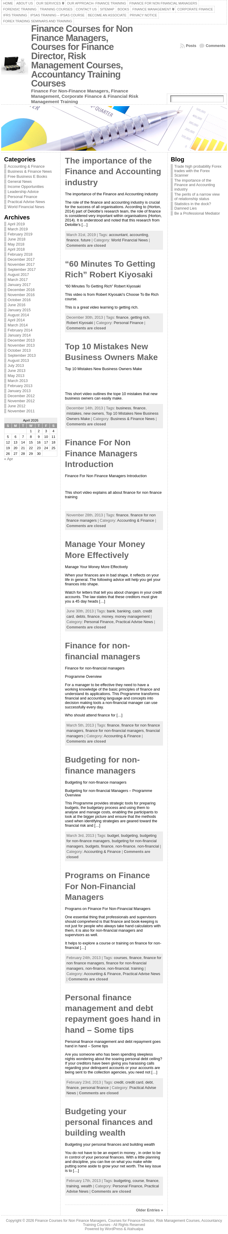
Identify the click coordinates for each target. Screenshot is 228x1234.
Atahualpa (135, 1229)
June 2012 (17, 406)
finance (72, 240)
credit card (134, 1082)
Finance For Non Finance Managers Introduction (101, 453)
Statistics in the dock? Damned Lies (192, 206)
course (138, 1180)
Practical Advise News (26, 201)
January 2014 (19, 335)
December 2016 (21, 289)
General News (20, 181)
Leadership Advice (23, 191)
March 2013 (18, 380)
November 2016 (21, 295)
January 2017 (19, 284)
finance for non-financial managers (115, 730)
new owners (93, 413)
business (123, 408)
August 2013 (18, 360)
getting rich (140, 317)
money (107, 616)
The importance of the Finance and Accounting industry (113, 171)
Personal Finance (22, 196)
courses (120, 957)
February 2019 (20, 234)
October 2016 (19, 300)
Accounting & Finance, (103, 974)
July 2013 (16, 365)
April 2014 (16, 320)
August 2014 (18, 315)
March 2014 (18, 325)
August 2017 (18, 274)
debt (149, 1082)
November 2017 (21, 264)
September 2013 (22, 355)
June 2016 (17, 305)
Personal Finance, (100, 622)
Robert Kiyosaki (79, 322)
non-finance (125, 846)
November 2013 (21, 345)
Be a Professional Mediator (197, 213)
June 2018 (17, 239)
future (86, 240)
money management (132, 616)
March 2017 (18, 279)
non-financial (148, 846)
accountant (118, 234)
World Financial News (26, 207)
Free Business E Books (27, 176)
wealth (86, 1186)
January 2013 (19, 391)
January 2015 (19, 310)
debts (80, 616)
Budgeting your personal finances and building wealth (109, 1122)
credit (118, 1082)
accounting (139, 234)
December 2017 (21, 259)
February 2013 (20, 385)
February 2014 (20, 330)
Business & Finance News (30, 171)
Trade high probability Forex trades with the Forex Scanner (197, 170)
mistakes (74, 413)
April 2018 (16, 249)
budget (113, 835)
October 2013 (19, 350)
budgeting (129, 835)
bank (111, 611)
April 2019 (16, 224)
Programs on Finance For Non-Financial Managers (107, 886)
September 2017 (22, 269)
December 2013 (21, 340)
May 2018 (16, 244)
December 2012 (21, 396)
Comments (215, 45)
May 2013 (16, 375)
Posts (191, 45)
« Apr (8, 459)
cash (137, 611)
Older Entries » (149, 1210)
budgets (92, 846)
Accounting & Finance (26, 166)
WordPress (114, 1229)
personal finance (95, 1087)
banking (124, 611)
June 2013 (17, 370)
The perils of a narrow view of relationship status (197, 196)
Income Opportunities (26, 186)
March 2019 (18, 229)
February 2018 (20, 254)
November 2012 (21, 401)
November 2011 (21, 411)
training (137, 968)
